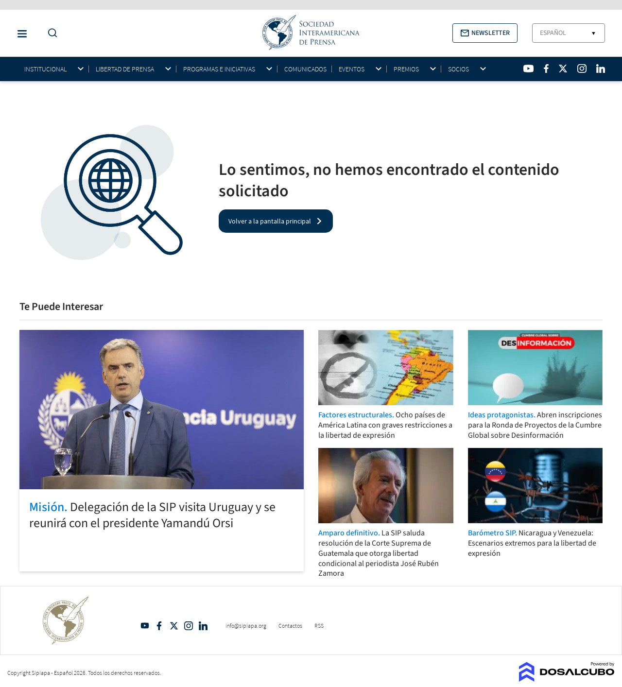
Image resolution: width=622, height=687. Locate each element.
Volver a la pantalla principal (269, 221)
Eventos (351, 69)
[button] (485, 33)
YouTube (144, 625)
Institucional (45, 69)
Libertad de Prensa (125, 69)
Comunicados (305, 69)
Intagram (188, 625)
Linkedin (203, 625)
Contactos (290, 625)
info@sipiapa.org (245, 625)
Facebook (159, 625)
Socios (458, 69)
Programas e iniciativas (219, 69)
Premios (406, 69)
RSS (319, 625)
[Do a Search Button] (50, 33)
